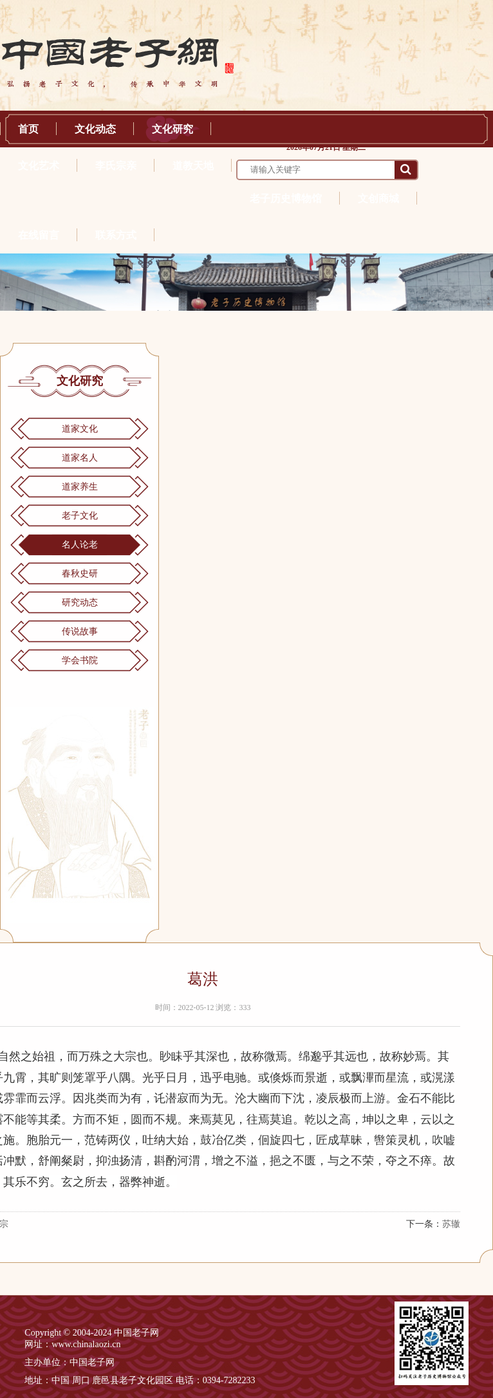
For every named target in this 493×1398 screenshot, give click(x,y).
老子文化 (80, 515)
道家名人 (80, 458)
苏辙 (451, 1224)
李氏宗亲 (115, 165)
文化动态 (95, 129)
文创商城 (378, 198)
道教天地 (193, 165)
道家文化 (80, 429)
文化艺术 (38, 165)
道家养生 (80, 487)
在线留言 (38, 235)
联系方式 (115, 235)
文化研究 (172, 129)
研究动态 (80, 602)
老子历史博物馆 (286, 198)
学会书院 (80, 660)
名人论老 (80, 544)
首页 (28, 129)
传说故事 (80, 631)
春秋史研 (80, 573)
